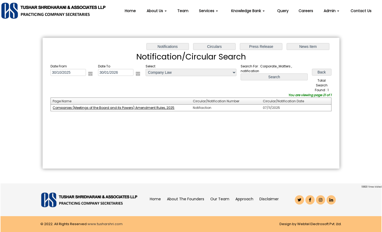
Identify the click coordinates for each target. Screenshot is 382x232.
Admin (331, 10)
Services (208, 10)
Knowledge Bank (248, 10)
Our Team (219, 199)
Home (130, 10)
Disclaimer (269, 199)
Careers (306, 10)
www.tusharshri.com (105, 223)
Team (182, 10)
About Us (157, 10)
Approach (244, 199)
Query (282, 10)
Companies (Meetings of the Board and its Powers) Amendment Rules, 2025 (115, 107)
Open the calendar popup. (92, 74)
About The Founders (185, 199)
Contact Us (361, 10)
